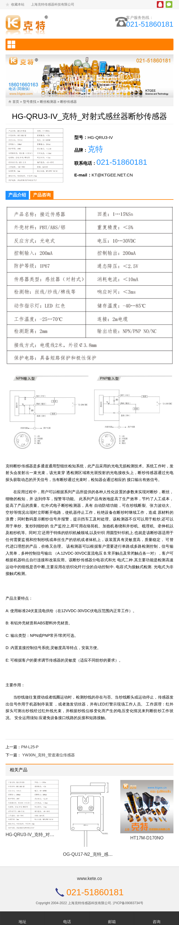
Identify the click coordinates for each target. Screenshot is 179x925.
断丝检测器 (48, 102)
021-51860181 (148, 24)
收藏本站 (17, 4)
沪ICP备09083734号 (128, 908)
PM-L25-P (30, 751)
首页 (15, 102)
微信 (169, 4)
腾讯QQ (160, 4)
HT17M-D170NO (146, 842)
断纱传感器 (68, 102)
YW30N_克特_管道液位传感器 (48, 759)
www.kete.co (89, 883)
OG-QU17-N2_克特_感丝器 (90, 859)
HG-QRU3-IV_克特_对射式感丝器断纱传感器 (50, 839)
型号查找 (29, 102)
